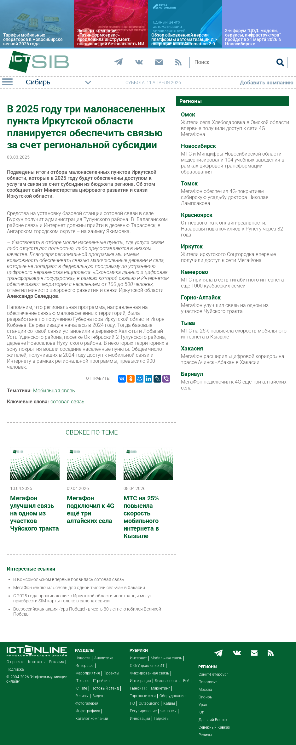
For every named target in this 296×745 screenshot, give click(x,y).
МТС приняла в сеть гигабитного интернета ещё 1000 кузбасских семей (232, 283)
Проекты (111, 673)
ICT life (81, 688)
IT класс (82, 681)
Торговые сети (143, 696)
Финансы (168, 711)
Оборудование (172, 696)
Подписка (15, 669)
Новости (82, 658)
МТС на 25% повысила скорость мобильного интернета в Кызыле (141, 517)
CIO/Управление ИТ (147, 665)
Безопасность (167, 681)
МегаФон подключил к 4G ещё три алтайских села (90, 509)
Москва (205, 689)
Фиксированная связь (149, 673)
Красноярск (196, 215)
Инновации (140, 718)
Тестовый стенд (105, 688)
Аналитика (103, 658)
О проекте (15, 662)
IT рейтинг (102, 681)
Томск (189, 183)
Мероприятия (87, 673)
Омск (188, 114)
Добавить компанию (266, 82)
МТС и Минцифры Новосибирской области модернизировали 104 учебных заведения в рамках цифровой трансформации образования (232, 163)
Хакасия (192, 348)
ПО (132, 703)
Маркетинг (160, 688)
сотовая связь (67, 402)
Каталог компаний (91, 718)
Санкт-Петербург (213, 674)
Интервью (84, 665)
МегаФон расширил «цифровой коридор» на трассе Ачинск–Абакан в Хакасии (232, 359)
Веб (186, 681)
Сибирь (205, 697)
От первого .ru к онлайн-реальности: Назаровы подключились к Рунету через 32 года (232, 229)
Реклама (56, 662)
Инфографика (87, 711)
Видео (97, 696)
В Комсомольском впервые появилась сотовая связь (68, 579)
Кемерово (194, 272)
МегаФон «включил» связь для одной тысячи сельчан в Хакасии (79, 587)
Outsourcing (149, 703)
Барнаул (192, 374)
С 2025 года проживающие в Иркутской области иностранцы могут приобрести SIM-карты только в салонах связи (82, 598)
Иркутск (192, 246)
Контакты (36, 662)
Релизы (82, 696)
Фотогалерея (86, 703)
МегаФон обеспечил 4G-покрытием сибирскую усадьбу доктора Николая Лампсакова (225, 197)
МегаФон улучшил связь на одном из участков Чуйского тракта (34, 513)
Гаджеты (161, 718)
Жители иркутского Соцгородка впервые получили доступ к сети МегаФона (228, 257)
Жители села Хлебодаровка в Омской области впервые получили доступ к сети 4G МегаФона (235, 128)
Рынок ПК (138, 688)
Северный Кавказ (214, 727)
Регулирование (143, 711)
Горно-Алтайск (201, 297)
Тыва (188, 323)
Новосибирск (198, 146)
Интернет (138, 658)
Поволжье (208, 682)
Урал (203, 704)
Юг (201, 712)
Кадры (169, 703)
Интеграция (140, 681)
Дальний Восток (213, 720)
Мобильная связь (54, 391)
